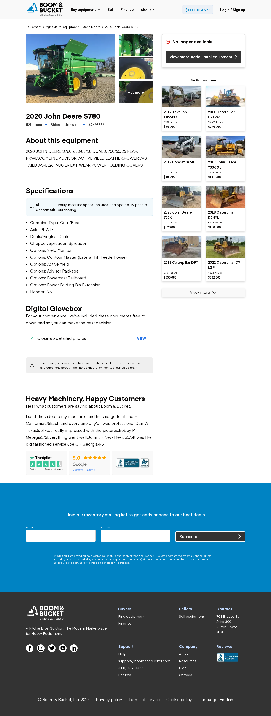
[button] (70, 68)
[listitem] (181, 108)
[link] (45, 9)
